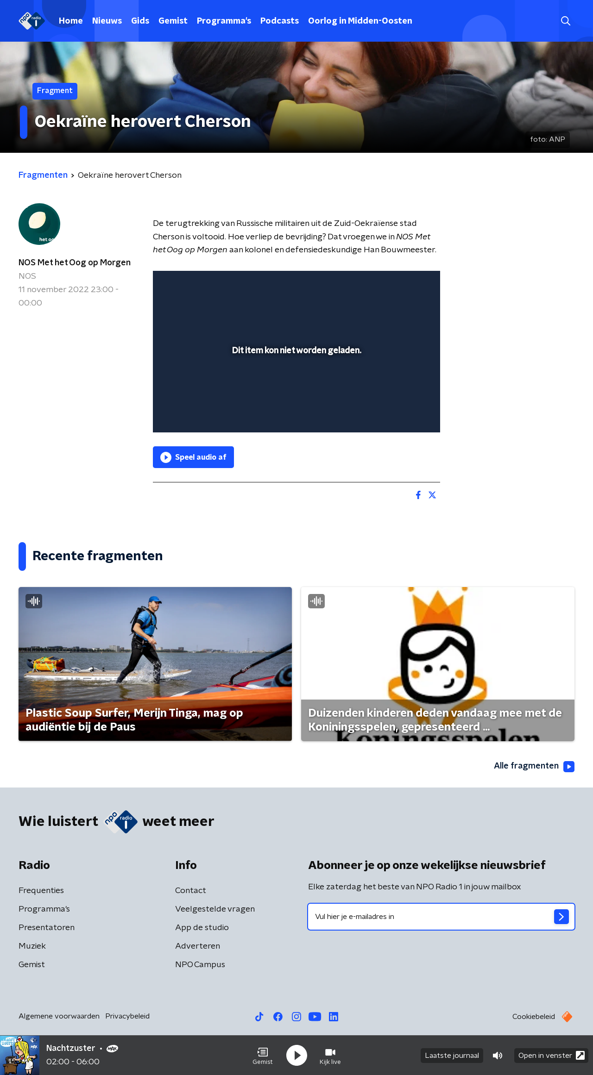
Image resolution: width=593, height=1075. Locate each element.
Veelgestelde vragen (215, 909)
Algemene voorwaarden (59, 1016)
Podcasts (279, 21)
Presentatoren (47, 928)
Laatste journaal (452, 1055)
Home (71, 21)
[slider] (295, 387)
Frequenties (41, 891)
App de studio (202, 928)
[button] (263, 1055)
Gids (140, 21)
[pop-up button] (398, 412)
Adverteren (197, 946)
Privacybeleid (127, 1016)
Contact (190, 891)
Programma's (224, 21)
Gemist (173, 21)
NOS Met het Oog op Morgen (75, 263)
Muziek (32, 946)
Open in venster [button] (551, 1055)
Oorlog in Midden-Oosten (360, 21)
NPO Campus (200, 965)
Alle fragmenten (534, 766)
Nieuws (107, 21)
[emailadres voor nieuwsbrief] (441, 917)
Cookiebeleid (533, 1016)
